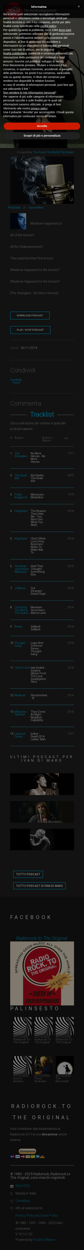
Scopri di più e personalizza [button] (42, 135)
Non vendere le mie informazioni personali (29, 92)
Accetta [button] (42, 126)
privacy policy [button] (39, 108)
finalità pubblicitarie (15, 53)
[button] (79, 6)
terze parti (65, 30)
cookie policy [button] (48, 26)
